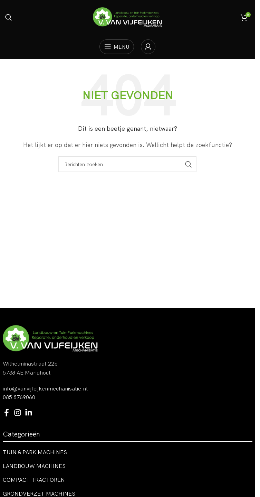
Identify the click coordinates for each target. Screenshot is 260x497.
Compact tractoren (34, 479)
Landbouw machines (34, 465)
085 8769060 (19, 397)
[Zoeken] (9, 17)
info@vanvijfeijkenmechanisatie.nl (45, 388)
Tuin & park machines (35, 452)
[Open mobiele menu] (116, 47)
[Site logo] (127, 16)
